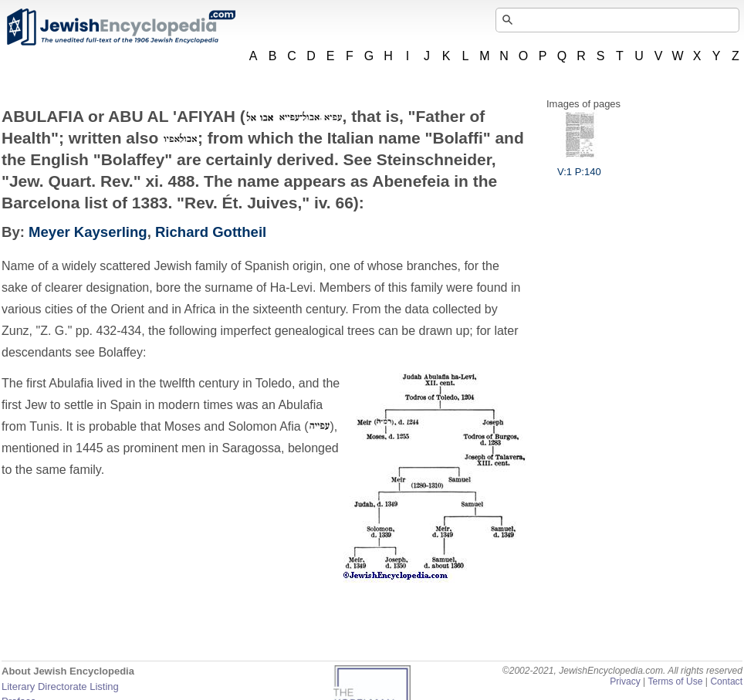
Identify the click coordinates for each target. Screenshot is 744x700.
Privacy (625, 681)
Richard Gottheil (210, 232)
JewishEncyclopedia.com (120, 27)
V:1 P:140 (579, 166)
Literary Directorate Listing (60, 686)
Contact (726, 681)
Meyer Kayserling (88, 232)
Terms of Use (675, 681)
